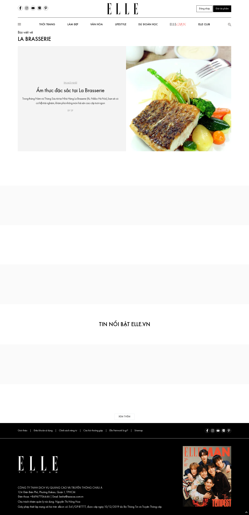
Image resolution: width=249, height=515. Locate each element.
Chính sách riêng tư (68, 430)
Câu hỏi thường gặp (93, 430)
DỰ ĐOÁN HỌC (148, 24)
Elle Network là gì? (118, 430)
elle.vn (61, 507)
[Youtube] (33, 8)
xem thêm (124, 416)
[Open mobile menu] (19, 24)
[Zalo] (39, 8)
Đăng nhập (204, 8)
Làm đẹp (72, 24)
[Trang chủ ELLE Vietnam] (122, 8)
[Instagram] (26, 8)
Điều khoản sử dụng (43, 430)
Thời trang (47, 24)
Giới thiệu (22, 430)
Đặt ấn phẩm (222, 8)
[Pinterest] (45, 8)
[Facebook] (20, 8)
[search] (229, 24)
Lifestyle (120, 24)
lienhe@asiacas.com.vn (71, 496)
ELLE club (204, 24)
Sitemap (138, 430)
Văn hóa (96, 24)
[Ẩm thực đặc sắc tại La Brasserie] (178, 98)
